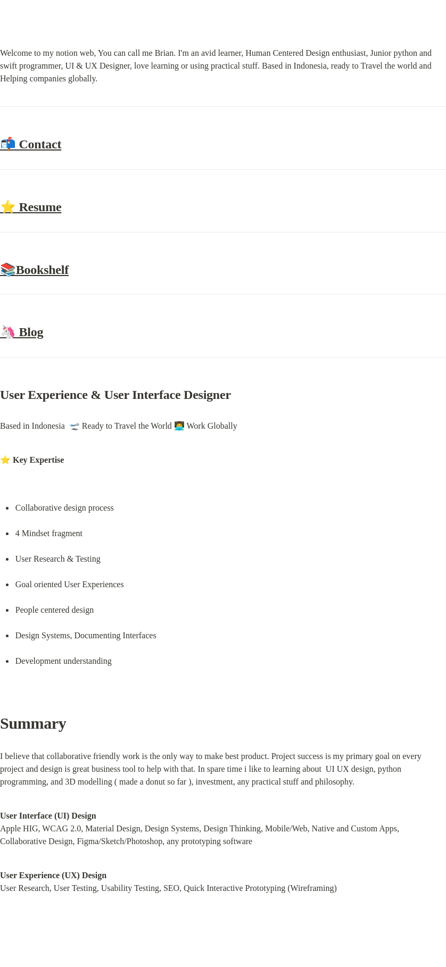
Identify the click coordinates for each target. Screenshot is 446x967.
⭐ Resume (30, 207)
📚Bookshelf (34, 270)
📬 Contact (30, 144)
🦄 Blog (21, 332)
